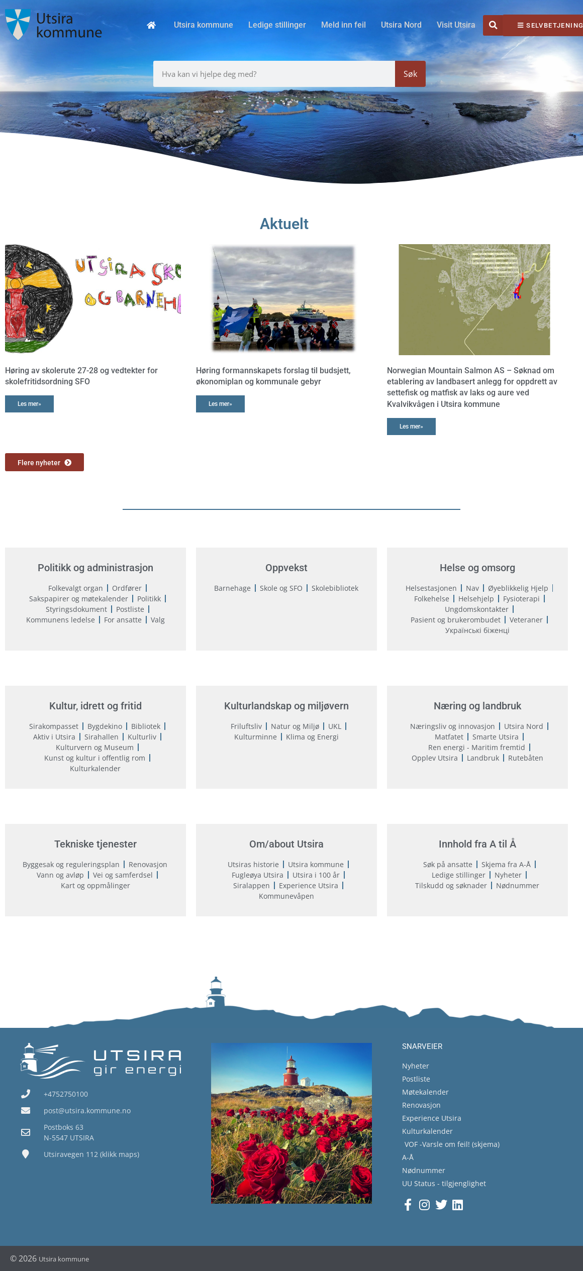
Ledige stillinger (277, 25)
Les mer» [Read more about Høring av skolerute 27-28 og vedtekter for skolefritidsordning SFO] (29, 403)
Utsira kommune (203, 25)
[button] (493, 25)
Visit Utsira (456, 25)
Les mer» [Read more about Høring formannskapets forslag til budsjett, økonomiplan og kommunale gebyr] (220, 403)
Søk (410, 73)
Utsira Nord (401, 25)
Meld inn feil (343, 25)
